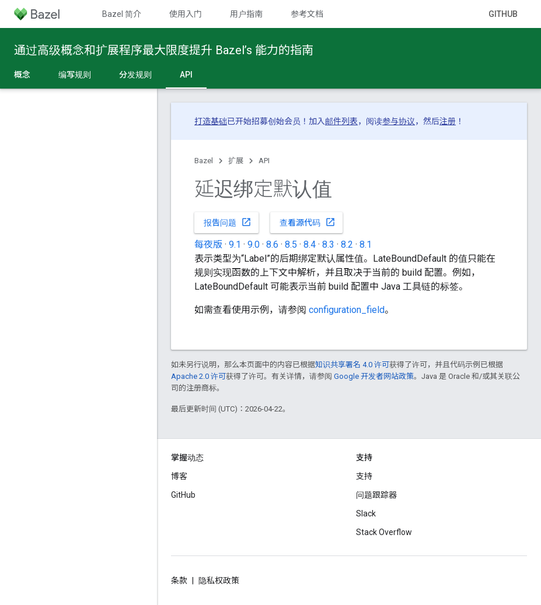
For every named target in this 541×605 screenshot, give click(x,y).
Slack (366, 513)
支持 (364, 476)
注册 (447, 121)
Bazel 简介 (121, 14)
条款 (179, 580)
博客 (179, 476)
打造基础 (210, 121)
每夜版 (208, 244)
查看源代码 (308, 222)
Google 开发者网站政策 (374, 376)
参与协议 (398, 121)
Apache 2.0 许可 (198, 376)
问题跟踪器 (376, 495)
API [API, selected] (186, 74)
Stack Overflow (384, 532)
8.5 (291, 244)
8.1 (365, 244)
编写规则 (74, 74)
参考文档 (307, 14)
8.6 (272, 244)
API (264, 160)
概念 (22, 74)
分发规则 (135, 74)
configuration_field (347, 309)
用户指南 (246, 14)
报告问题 (228, 222)
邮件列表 (341, 121)
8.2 (347, 244)
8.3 (328, 244)
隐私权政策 (218, 580)
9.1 (235, 244)
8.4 (309, 244)
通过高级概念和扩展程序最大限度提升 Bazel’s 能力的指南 (163, 50)
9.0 (253, 244)
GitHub (503, 14)
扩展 (235, 160)
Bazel (203, 160)
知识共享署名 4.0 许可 (352, 364)
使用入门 (185, 14)
